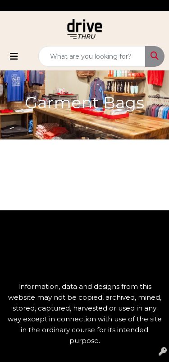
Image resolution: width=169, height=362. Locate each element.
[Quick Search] (92, 56)
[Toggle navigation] (14, 56)
